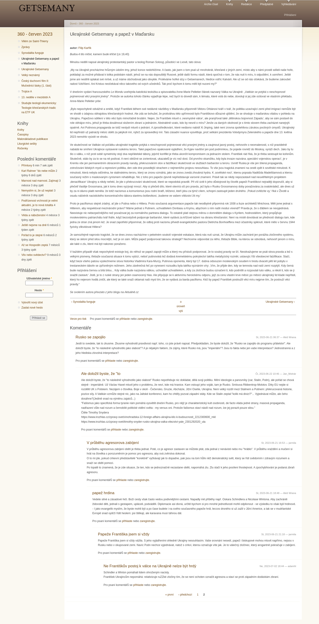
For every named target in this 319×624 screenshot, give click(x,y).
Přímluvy (26, 165)
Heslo (39, 290)
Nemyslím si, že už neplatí (37, 190)
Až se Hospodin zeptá (34, 245)
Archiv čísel (211, 4)
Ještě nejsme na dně (34, 225)
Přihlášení (290, 15)
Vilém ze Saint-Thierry (34, 41)
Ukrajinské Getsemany (35, 69)
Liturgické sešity (27, 143)
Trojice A (26, 91)
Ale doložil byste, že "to (100, 374)
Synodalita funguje (32, 52)
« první (169, 594)
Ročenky (22, 148)
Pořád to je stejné (32, 235)
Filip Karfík (84, 48)
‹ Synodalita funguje (83, 301)
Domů (73, 23)
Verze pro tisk (78, 318)
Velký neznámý (30, 75)
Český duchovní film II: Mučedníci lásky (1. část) (36, 83)
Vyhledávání (288, 4)
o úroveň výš (181, 306)
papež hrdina (103, 493)
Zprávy (25, 47)
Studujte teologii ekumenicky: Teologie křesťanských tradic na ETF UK (39, 108)
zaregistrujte (144, 318)
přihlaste (125, 318)
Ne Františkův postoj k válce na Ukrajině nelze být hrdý (150, 566)
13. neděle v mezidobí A (36, 97)
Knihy (229, 4)
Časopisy (23, 134)
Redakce (246, 4)
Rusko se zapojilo (90, 337)
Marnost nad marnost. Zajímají (39, 180)
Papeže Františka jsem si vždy (124, 534)
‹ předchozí (185, 594)
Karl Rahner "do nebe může (38, 170)
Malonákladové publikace (32, 139)
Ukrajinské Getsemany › (280, 301)
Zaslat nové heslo (32, 307)
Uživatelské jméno (39, 278)
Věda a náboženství (33, 215)
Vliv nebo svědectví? (34, 255)
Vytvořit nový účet (32, 302)
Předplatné (266, 4)
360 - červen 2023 (35, 34)
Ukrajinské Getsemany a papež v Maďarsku (40, 61)
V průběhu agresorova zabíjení (113, 443)
